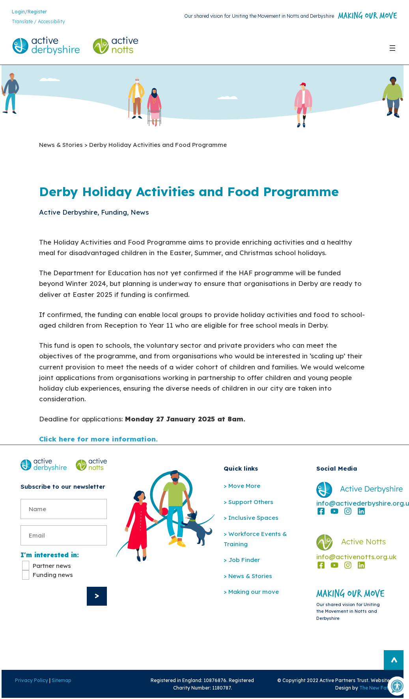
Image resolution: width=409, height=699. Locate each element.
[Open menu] (392, 48)
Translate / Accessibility (38, 22)
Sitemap (61, 681)
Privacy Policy (30, 681)
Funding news (53, 575)
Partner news (52, 566)
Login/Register (29, 12)
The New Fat (375, 689)
